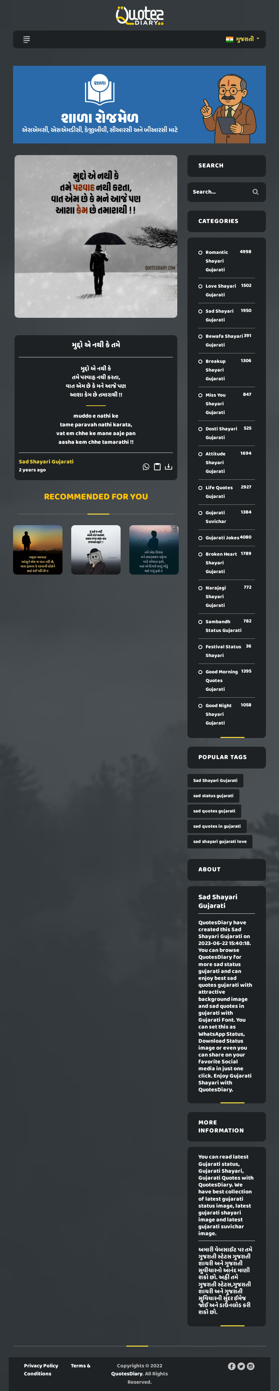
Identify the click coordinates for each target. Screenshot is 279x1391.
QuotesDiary (126, 1374)
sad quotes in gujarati (217, 826)
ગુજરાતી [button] (240, 39)
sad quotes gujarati (214, 811)
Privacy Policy (41, 1366)
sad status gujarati (213, 796)
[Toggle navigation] (26, 39)
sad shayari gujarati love (220, 841)
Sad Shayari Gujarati (46, 462)
